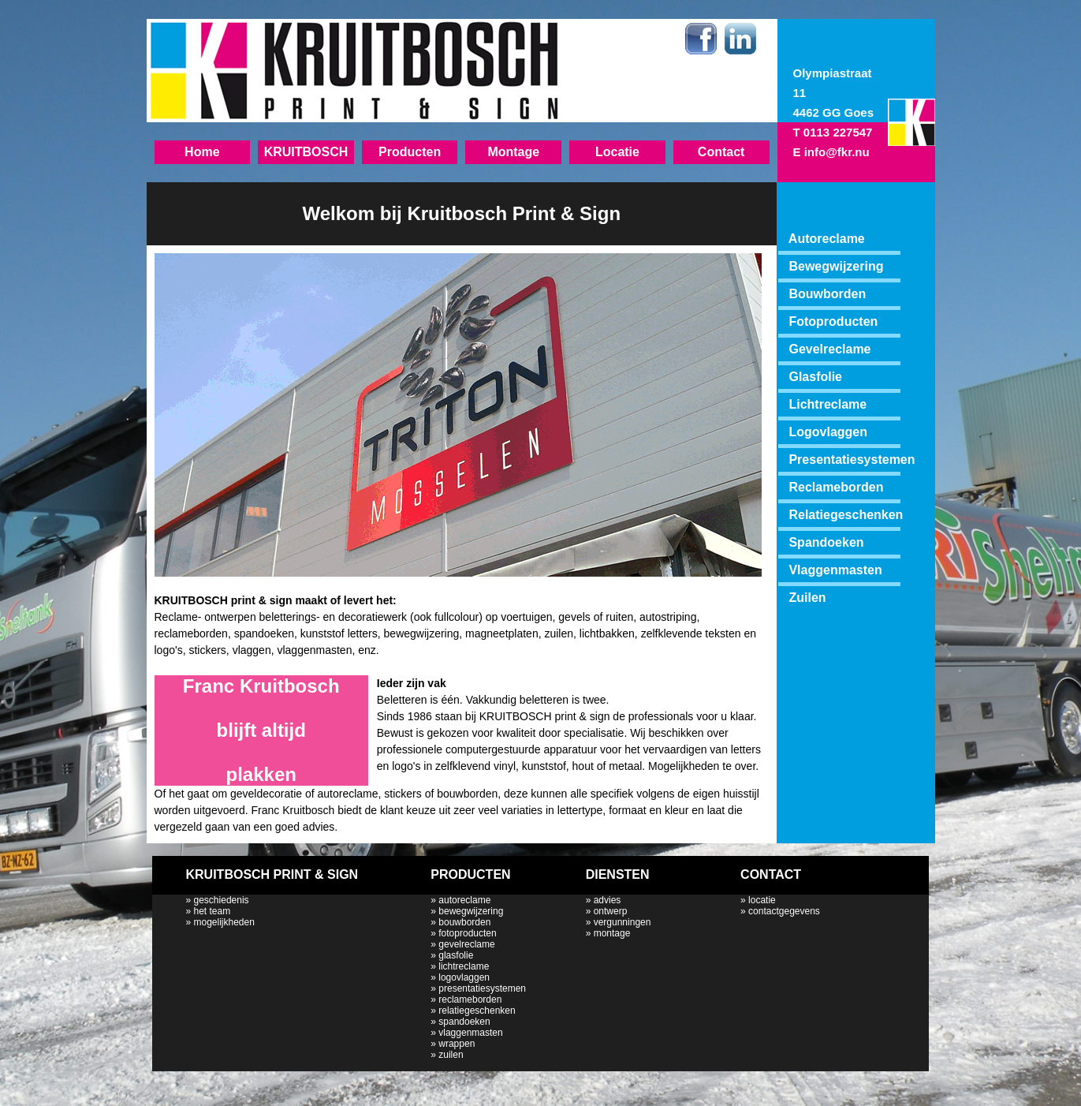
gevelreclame (466, 944)
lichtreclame (463, 966)
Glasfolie (815, 376)
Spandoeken (825, 542)
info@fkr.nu (837, 152)
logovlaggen (464, 977)
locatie (762, 900)
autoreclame (464, 900)
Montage (513, 152)
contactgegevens (784, 911)
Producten (409, 152)
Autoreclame (821, 238)
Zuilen (807, 597)
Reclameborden (835, 487)
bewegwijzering (470, 911)
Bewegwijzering (835, 266)
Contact (721, 152)
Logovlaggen (827, 432)
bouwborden (464, 922)
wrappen (456, 1043)
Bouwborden (827, 294)
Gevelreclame (829, 349)
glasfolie (455, 955)
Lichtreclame (827, 404)
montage (612, 933)
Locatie (617, 152)
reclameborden (469, 999)
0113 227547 (838, 132)
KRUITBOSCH (306, 152)
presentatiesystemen (482, 988)
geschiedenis (221, 900)
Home (202, 152)
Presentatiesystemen (851, 459)
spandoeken (464, 1021)
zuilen (450, 1054)
